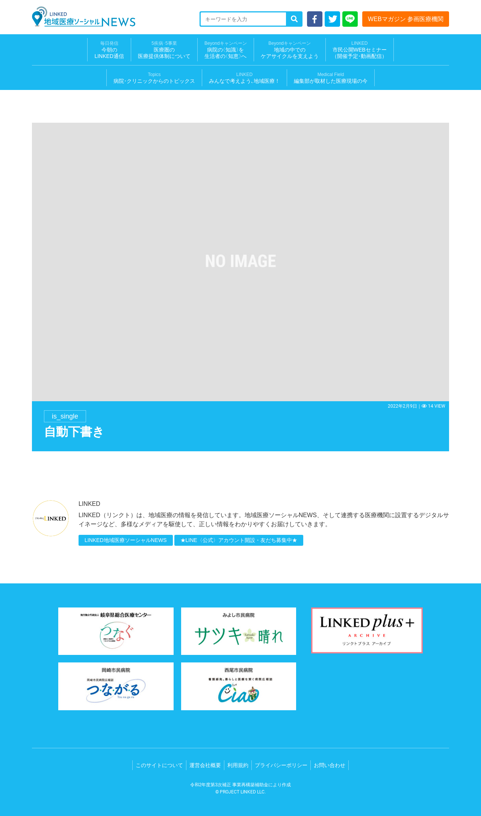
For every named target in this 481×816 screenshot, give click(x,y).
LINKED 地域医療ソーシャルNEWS (83, 16)
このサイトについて (159, 765)
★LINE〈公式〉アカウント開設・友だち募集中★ (238, 540)
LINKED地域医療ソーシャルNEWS (126, 540)
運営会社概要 (205, 765)
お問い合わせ (329, 765)
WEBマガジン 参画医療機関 (405, 19)
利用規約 (237, 765)
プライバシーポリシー (281, 765)
